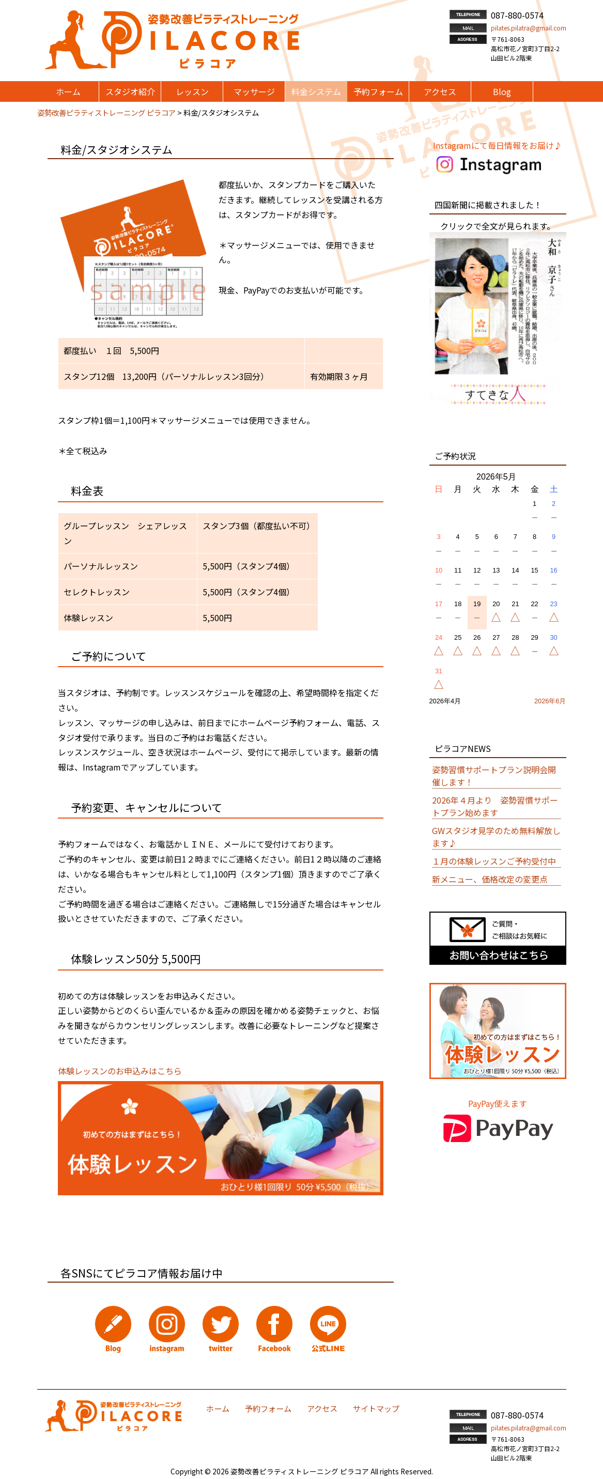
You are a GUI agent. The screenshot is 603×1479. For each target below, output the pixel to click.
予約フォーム (268, 1408)
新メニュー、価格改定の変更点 (490, 879)
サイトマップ (376, 1408)
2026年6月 (550, 701)
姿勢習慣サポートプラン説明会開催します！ (494, 775)
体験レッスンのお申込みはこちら (120, 1071)
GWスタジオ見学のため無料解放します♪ (496, 836)
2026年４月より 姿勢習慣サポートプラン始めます (495, 806)
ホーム (217, 1408)
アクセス (322, 1408)
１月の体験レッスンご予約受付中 (494, 861)
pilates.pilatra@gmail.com (528, 27)
